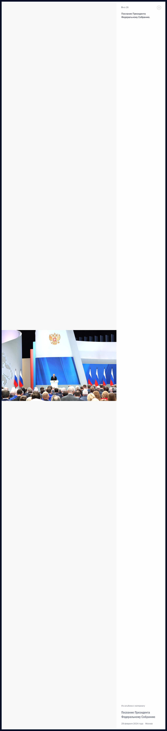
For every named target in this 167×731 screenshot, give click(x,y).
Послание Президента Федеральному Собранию (138, 714)
